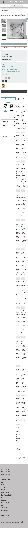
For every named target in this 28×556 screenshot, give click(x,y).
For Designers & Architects (6, 471)
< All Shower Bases (8, 98)
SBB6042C (18, 253)
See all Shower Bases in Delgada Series (14, 71)
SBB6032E (18, 312)
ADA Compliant (5, 136)
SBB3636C (18, 370)
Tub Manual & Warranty (5, 477)
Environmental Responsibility (6, 494)
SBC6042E (23, 107)
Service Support (4, 513)
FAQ (2, 486)
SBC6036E (18, 136)
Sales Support (4, 512)
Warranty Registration (5, 515)
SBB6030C (23, 195)
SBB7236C (23, 341)
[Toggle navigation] (25, 6)
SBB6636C (23, 283)
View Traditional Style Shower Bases (20, 459)
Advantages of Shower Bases (7, 66)
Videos (2, 503)
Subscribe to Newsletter (5, 517)
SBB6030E (23, 253)
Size (3, 117)
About (3, 487)
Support (3, 476)
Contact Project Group (5, 474)
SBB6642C (18, 195)
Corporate (3, 489)
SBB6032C (18, 224)
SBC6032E (18, 166)
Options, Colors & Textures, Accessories (9, 69)
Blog (2, 505)
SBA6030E (18, 429)
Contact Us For (5, 507)
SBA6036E (23, 399)
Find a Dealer (7, 48)
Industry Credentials (5, 492)
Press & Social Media (5, 502)
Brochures (4, 67)
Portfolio (2, 472)
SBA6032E (18, 399)
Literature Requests (5, 510)
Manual (3, 64)
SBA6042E (23, 370)
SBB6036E (23, 166)
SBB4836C (23, 224)
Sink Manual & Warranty (5, 479)
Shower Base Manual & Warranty (7, 481)
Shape (3, 129)
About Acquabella (5, 62)
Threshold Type (5, 121)
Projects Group (5, 468)
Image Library (3, 500)
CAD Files (3, 484)
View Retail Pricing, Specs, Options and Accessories (14, 43)
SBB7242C (18, 283)
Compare (18, 127)
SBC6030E (18, 107)
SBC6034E (23, 136)
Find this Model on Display (20, 48)
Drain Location (5, 132)
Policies (2, 482)
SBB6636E (18, 341)
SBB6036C (23, 312)
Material (3, 125)
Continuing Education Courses (7, 508)
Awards (2, 497)
